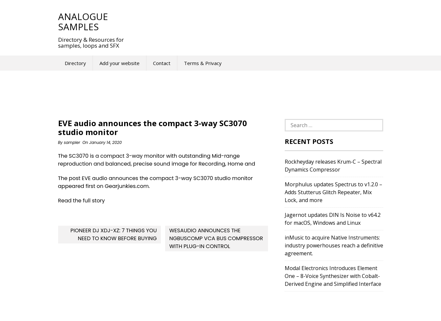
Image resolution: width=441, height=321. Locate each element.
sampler (72, 142)
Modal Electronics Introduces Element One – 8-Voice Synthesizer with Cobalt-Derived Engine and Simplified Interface (333, 275)
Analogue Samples (83, 21)
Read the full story (81, 200)
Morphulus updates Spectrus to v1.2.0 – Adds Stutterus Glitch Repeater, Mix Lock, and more (333, 192)
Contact (161, 63)
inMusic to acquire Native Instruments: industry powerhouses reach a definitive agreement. (334, 245)
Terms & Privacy (203, 63)
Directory (75, 63)
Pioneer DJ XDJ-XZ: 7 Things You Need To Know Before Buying (113, 234)
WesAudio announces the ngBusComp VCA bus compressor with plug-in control (216, 238)
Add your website (119, 63)
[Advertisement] (253, 21)
